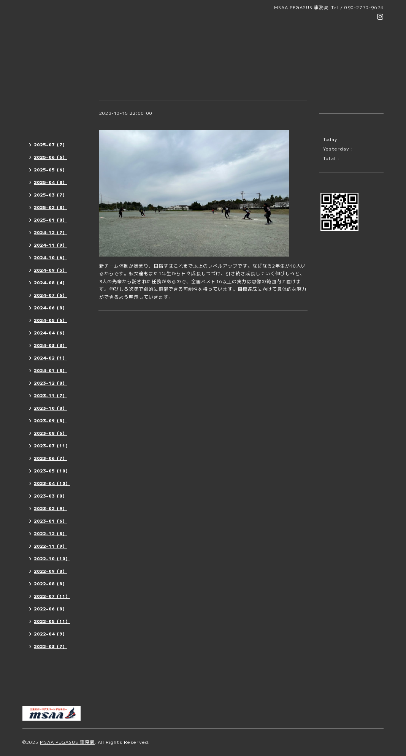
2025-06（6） (50, 157)
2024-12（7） (50, 233)
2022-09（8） (50, 571)
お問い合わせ (41, 692)
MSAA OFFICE (44, 678)
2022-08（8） (50, 584)
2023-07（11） (52, 446)
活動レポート (41, 129)
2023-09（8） (50, 421)
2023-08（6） (50, 433)
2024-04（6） (50, 333)
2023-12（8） (50, 383)
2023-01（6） (50, 521)
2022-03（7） (50, 646)
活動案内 (36, 115)
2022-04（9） (50, 634)
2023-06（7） (50, 458)
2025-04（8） (50, 182)
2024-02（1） (50, 358)
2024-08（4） (50, 283)
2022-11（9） (50, 546)
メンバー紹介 (41, 664)
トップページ (41, 88)
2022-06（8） (50, 609)
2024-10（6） (50, 258)
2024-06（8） (50, 308)
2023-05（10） (52, 471)
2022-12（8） (50, 534)
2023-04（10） (52, 483)
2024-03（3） (50, 345)
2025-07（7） (50, 145)
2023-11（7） (50, 396)
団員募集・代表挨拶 (48, 101)
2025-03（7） (50, 195)
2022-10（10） (52, 559)
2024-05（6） (50, 320)
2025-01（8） (50, 220)
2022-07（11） (52, 596)
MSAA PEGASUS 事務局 (67, 742)
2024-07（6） (50, 295)
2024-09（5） (50, 270)
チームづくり (116, 122)
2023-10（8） (50, 408)
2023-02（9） (50, 509)
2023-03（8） (50, 496)
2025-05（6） (50, 170)
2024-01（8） (50, 371)
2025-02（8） (50, 207)
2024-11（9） (50, 245)
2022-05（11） (52, 621)
